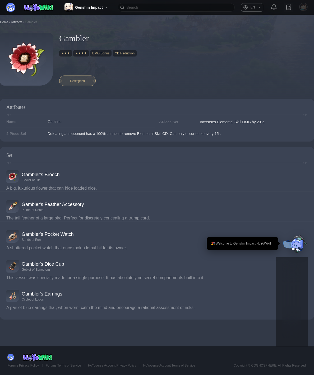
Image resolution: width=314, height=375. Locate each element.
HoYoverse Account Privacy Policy (112, 365)
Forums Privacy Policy (23, 365)
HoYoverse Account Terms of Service (169, 365)
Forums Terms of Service (64, 365)
